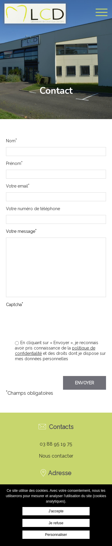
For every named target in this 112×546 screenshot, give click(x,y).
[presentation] (60, 333)
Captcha (14, 304)
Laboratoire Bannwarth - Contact (35, 13)
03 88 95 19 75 (56, 444)
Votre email (17, 185)
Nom (11, 140)
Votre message (21, 231)
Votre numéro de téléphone (33, 208)
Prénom (14, 163)
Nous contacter (56, 456)
